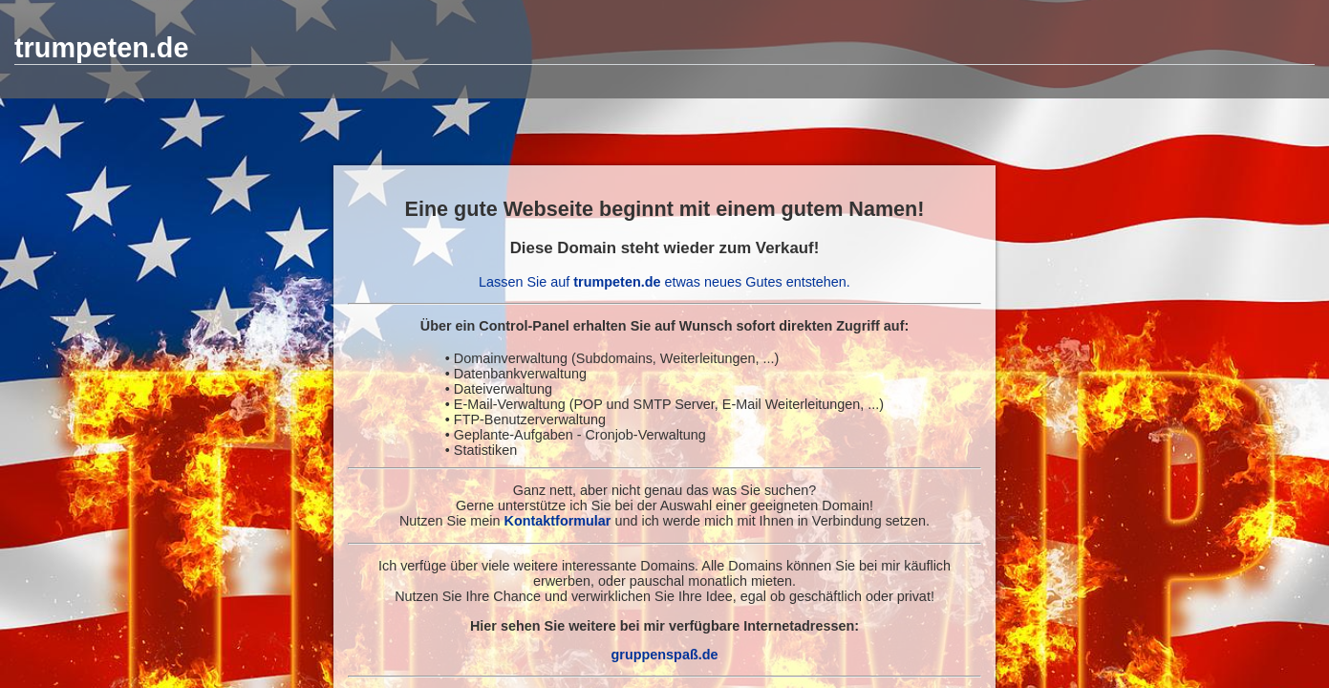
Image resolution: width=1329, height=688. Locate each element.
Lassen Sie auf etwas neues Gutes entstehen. (664, 282)
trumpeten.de (101, 47)
